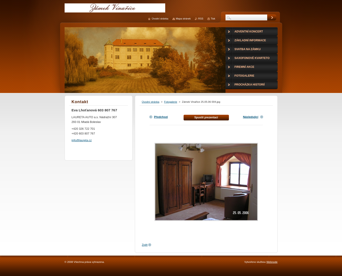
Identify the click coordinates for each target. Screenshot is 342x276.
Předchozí (161, 117)
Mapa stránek (183, 18)
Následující (250, 117)
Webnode (271, 262)
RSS (200, 18)
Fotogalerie (170, 101)
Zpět (145, 245)
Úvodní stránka (150, 101)
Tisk (213, 18)
